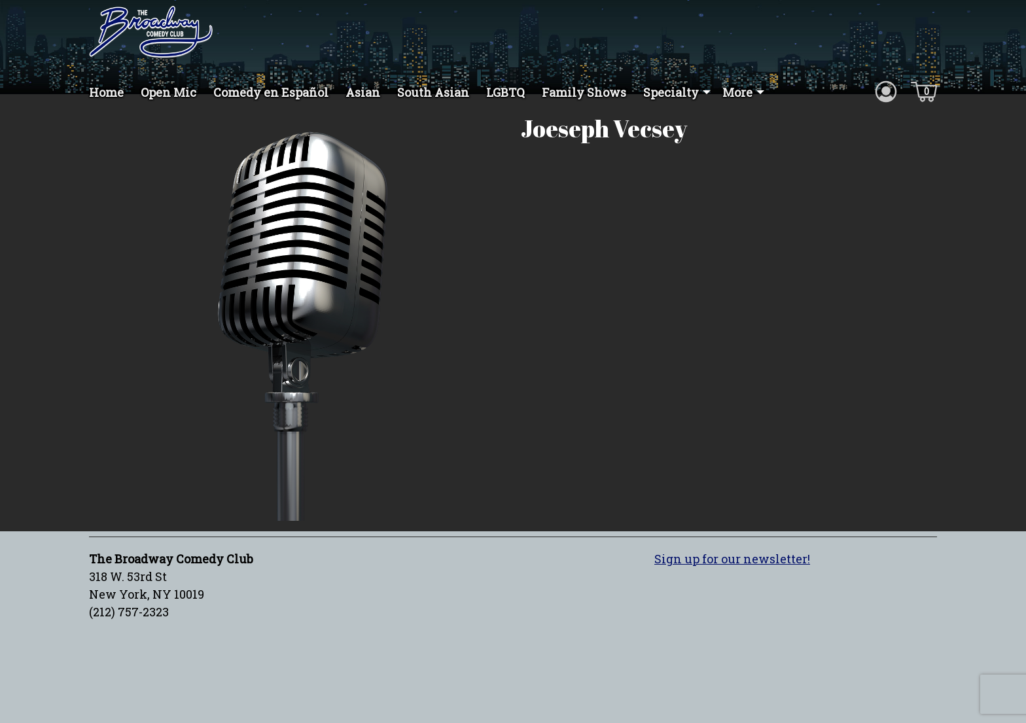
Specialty (671, 92)
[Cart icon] (924, 91)
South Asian (433, 92)
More (737, 92)
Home (106, 92)
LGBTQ (505, 92)
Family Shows (584, 92)
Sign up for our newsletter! (732, 572)
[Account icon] (886, 91)
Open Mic (168, 92)
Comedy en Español (270, 92)
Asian (362, 92)
